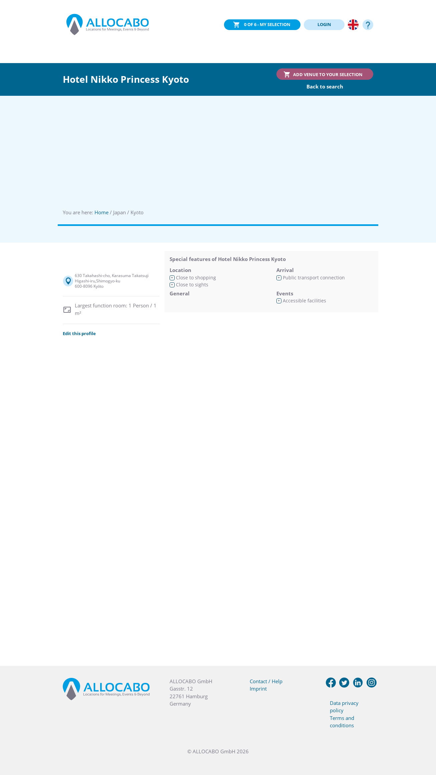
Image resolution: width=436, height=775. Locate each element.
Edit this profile (79, 333)
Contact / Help (266, 681)
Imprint (258, 688)
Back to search (324, 86)
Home (101, 212)
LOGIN (324, 24)
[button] (422, 741)
